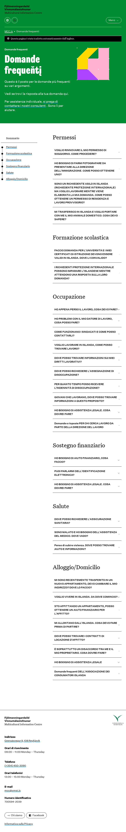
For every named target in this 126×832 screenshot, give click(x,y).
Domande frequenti (28, 31)
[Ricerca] (15, 20)
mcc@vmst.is (13, 790)
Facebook (36, 815)
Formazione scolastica (19, 153)
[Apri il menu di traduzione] (7, 20)
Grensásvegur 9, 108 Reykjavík (22, 740)
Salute (10, 172)
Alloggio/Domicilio (17, 178)
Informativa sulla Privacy (19, 823)
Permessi (11, 147)
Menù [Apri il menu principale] (114, 20)
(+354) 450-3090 (15, 765)
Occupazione (13, 159)
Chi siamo (14, 815)
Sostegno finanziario (18, 166)
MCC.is (9, 31)
